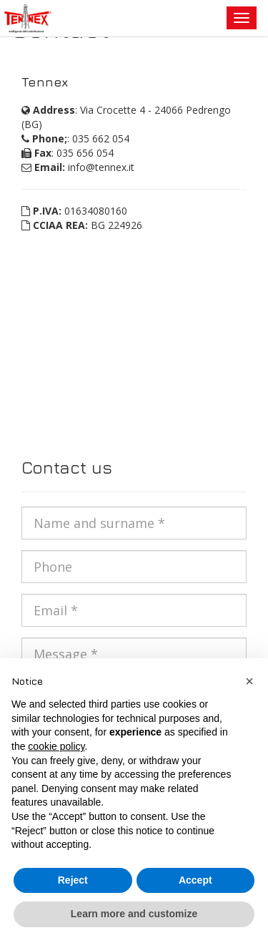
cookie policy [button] (56, 746)
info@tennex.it (101, 167)
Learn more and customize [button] (134, 913)
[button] (249, 681)
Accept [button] (195, 880)
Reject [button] (73, 880)
